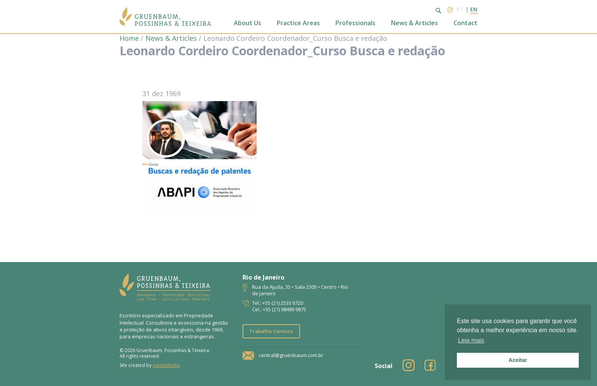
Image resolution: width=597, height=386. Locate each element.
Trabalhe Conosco (271, 331)
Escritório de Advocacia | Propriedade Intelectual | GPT (165, 16)
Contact (465, 23)
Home (129, 38)
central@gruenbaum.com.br (291, 355)
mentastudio (166, 365)
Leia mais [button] (471, 340)
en (473, 9)
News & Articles (414, 23)
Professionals (355, 23)
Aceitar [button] (518, 360)
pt (460, 9)
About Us (247, 23)
